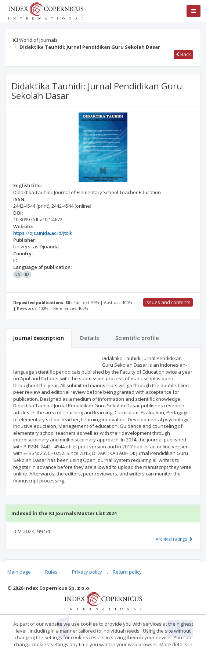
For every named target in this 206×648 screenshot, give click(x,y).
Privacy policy (87, 572)
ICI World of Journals (35, 40)
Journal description (38, 337)
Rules (51, 572)
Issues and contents (168, 302)
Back (183, 54)
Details (89, 337)
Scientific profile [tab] (137, 337)
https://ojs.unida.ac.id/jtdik (42, 233)
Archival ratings (174, 539)
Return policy (127, 572)
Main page (19, 572)
